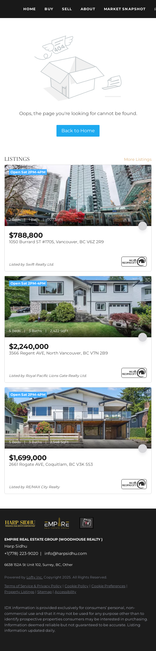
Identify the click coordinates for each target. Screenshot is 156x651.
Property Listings (19, 592)
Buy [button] (49, 9)
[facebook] (7, 639)
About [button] (88, 9)
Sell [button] (67, 9)
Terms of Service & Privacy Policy (33, 586)
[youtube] (30, 639)
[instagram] (19, 639)
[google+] (42, 639)
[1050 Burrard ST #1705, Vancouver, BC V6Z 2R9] (78, 195)
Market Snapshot (125, 9)
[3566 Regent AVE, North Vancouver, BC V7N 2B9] (78, 306)
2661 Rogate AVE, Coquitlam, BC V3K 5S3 (51, 464)
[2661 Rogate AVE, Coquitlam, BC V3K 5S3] (78, 418)
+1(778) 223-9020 (21, 553)
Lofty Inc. (34, 577)
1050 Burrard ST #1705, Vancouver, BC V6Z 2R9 (56, 241)
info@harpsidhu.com (66, 553)
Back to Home (78, 130)
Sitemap (44, 592)
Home (29, 9)
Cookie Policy (76, 586)
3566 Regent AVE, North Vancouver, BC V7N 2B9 (58, 353)
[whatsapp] (54, 639)
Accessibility (65, 592)
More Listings (138, 159)
